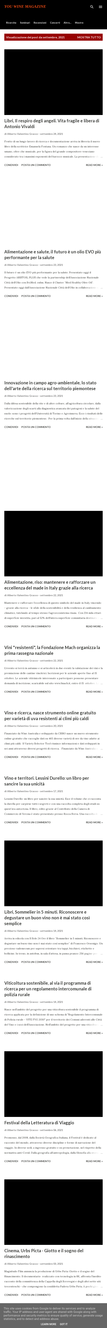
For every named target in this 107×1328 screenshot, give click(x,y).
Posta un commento (36, 164)
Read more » (94, 164)
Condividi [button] (11, 164)
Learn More (48, 1324)
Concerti (55, 22)
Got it (64, 1324)
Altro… (67, 22)
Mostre (79, 22)
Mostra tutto (89, 37)
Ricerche (11, 22)
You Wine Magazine (25, 6)
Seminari (25, 22)
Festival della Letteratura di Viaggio (39, 1122)
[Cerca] (92, 6)
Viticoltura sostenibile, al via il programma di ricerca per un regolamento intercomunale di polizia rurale (48, 988)
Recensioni (40, 22)
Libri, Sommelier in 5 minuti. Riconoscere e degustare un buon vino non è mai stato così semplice (47, 917)
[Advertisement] (53, 208)
